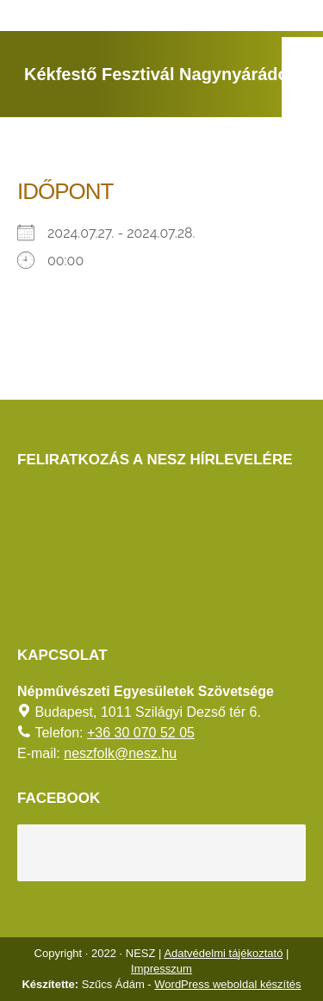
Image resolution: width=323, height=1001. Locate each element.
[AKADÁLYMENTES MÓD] (302, 57)
